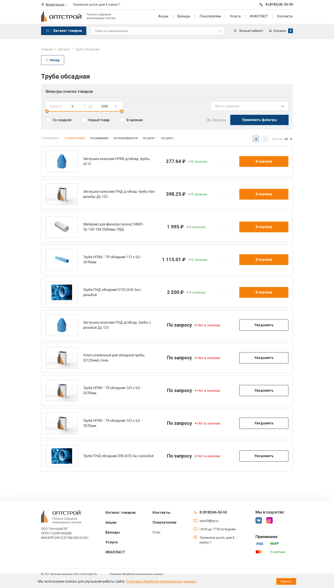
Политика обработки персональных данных (136, 574)
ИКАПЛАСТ (259, 16)
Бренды (183, 16)
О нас (156, 532)
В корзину (264, 161)
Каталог (64, 49)
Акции (163, 16)
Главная (47, 49)
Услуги (235, 16)
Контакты (285, 16)
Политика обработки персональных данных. (161, 581)
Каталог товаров (67, 31)
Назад (53, 60)
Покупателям (210, 16)
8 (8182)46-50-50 (276, 4)
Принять (286, 581)
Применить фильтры (259, 120)
